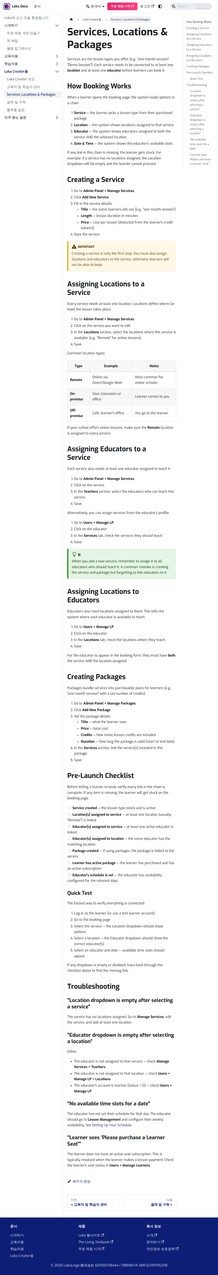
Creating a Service (197, 28)
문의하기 (155, 1242)
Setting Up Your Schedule (112, 1125)
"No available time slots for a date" (199, 144)
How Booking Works (198, 22)
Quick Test (196, 79)
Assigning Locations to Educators (198, 58)
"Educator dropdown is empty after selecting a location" (197, 124)
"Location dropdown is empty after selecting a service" (197, 100)
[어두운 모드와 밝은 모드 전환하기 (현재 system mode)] (160, 6)
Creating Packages (197, 66)
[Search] (190, 6)
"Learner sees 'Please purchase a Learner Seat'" (200, 159)
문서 (37, 6)
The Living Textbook (95, 1242)
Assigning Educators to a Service (199, 47)
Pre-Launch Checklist (199, 72)
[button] (32, 25)
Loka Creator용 (22, 1255)
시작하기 (17, 1235)
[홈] (71, 19)
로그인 (147, 6)
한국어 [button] (93, 6)
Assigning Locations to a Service (198, 36)
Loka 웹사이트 (91, 1235)
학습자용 (17, 1249)
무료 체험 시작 (122, 6)
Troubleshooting (196, 85)
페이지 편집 (78, 1181)
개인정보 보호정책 (162, 1249)
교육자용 (17, 1242)
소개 (151, 1235)
